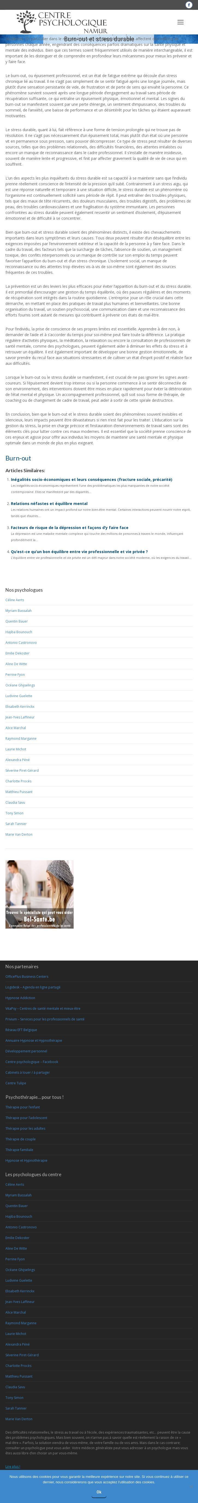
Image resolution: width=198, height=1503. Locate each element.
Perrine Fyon (15, 674)
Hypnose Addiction (20, 998)
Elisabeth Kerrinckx (19, 706)
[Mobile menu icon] (180, 22)
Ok (99, 1492)
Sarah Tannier (16, 823)
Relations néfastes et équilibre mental (49, 503)
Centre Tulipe (15, 1083)
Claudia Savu (15, 802)
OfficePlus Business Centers (26, 976)
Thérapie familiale (19, 1149)
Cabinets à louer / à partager (27, 1072)
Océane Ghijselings (20, 685)
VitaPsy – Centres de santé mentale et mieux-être (42, 1008)
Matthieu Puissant (18, 791)
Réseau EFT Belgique (21, 1030)
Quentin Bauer (16, 621)
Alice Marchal (15, 728)
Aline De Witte (16, 664)
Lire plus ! (12, 1466)
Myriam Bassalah (18, 610)
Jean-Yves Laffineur (20, 717)
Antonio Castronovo (21, 642)
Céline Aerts (14, 600)
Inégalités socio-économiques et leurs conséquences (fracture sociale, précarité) (91, 479)
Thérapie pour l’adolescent (26, 1117)
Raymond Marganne (21, 738)
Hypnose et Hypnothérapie (26, 1160)
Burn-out (18, 458)
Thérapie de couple (20, 1139)
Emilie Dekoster (17, 653)
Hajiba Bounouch (18, 632)
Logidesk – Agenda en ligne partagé (33, 987)
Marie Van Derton (18, 834)
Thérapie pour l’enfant (22, 1107)
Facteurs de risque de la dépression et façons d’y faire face (69, 527)
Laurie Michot (15, 749)
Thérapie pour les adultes (25, 1128)
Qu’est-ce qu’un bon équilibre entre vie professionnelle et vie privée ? (79, 551)
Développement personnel (26, 1051)
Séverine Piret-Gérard (22, 770)
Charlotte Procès (18, 781)
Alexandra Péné (17, 760)
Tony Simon (14, 813)
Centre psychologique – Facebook (31, 1061)
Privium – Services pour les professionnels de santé (45, 1019)
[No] (191, 1486)
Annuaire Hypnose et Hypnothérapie (33, 1040)
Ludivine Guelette (18, 696)
